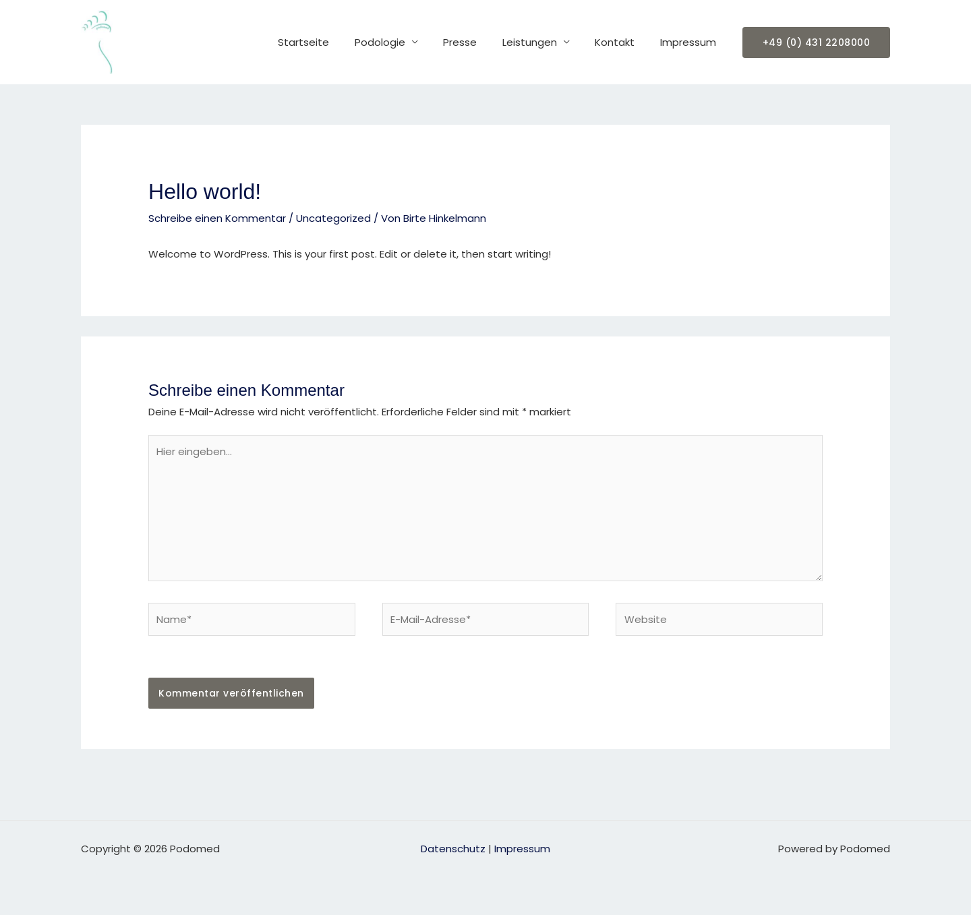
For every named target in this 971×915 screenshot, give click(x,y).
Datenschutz (453, 849)
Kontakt (623, 42)
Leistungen (542, 42)
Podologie (403, 42)
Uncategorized (333, 218)
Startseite (331, 42)
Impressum (691, 42)
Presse (478, 42)
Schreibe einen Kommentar (217, 218)
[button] (816, 42)
